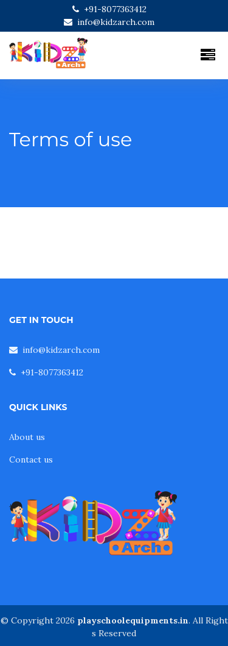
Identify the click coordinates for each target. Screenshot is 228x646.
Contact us (31, 459)
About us (27, 436)
